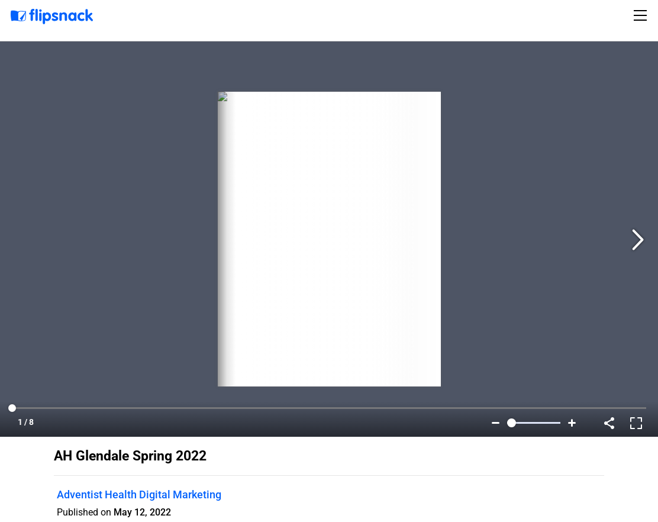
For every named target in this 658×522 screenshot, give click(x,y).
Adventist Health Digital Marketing (139, 494)
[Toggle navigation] (642, 15)
